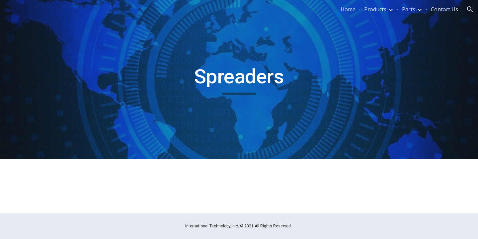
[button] (470, 9)
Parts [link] (408, 9)
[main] (239, 79)
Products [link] (375, 9)
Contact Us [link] (444, 9)
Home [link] (348, 9)
